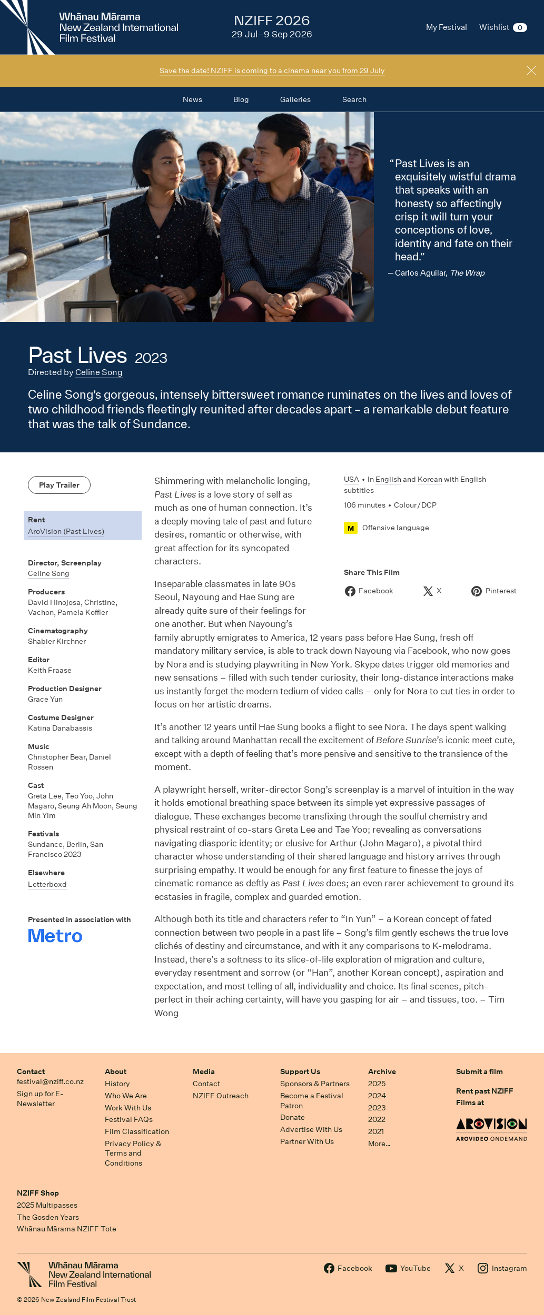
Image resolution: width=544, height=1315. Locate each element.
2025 (376, 1083)
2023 (377, 1107)
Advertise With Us (311, 1129)
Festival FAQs (129, 1119)
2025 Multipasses (47, 1205)
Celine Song (99, 372)
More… (379, 1143)
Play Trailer (59, 485)
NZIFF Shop (38, 1193)
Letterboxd (47, 884)
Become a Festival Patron (311, 1100)
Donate (292, 1117)
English (388, 479)
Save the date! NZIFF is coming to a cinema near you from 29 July (272, 70)
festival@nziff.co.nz (50, 1081)
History (117, 1083)
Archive (382, 1071)
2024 (377, 1095)
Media (204, 1071)
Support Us (300, 1071)
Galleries (295, 99)
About (115, 1071)
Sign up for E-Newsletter (40, 1098)
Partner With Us (307, 1141)
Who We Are (126, 1095)
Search (354, 99)
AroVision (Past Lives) (66, 531)
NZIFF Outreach (221, 1095)
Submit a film (479, 1071)
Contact (31, 1071)
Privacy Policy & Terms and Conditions (133, 1153)
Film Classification (137, 1131)
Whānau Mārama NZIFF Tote (66, 1228)
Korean (430, 479)
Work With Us (128, 1107)
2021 (376, 1131)
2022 (376, 1119)
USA (351, 479)
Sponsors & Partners (315, 1083)
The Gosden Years (48, 1217)
